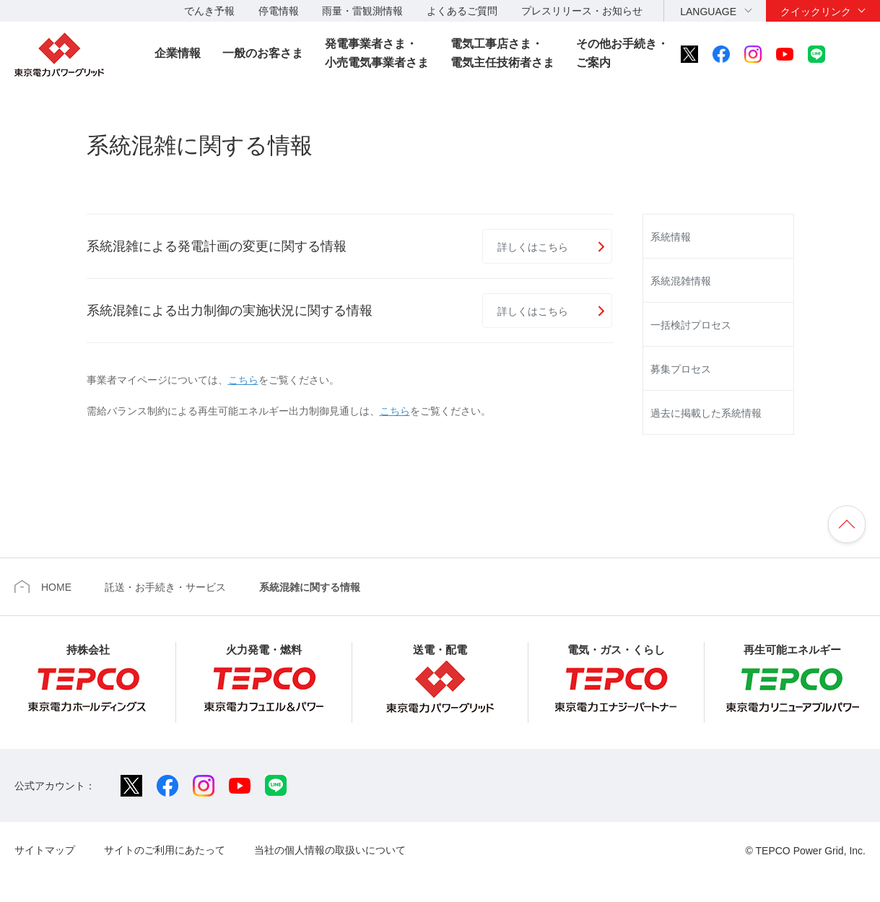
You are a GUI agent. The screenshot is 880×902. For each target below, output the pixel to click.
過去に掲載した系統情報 (706, 413)
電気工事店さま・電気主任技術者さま (502, 53)
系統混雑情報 (680, 281)
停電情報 (278, 11)
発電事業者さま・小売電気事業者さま (377, 53)
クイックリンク (815, 11)
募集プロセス (680, 369)
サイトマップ (44, 850)
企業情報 (177, 53)
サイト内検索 (856, 54)
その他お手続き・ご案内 (622, 53)
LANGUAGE (708, 11)
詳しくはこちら (532, 247)
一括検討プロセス (690, 325)
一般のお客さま (262, 53)
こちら (243, 380)
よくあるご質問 (462, 11)
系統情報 (670, 237)
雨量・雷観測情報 (362, 11)
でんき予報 (209, 11)
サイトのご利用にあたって (164, 850)
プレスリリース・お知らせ (581, 11)
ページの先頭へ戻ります (847, 524)
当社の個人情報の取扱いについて (330, 850)
